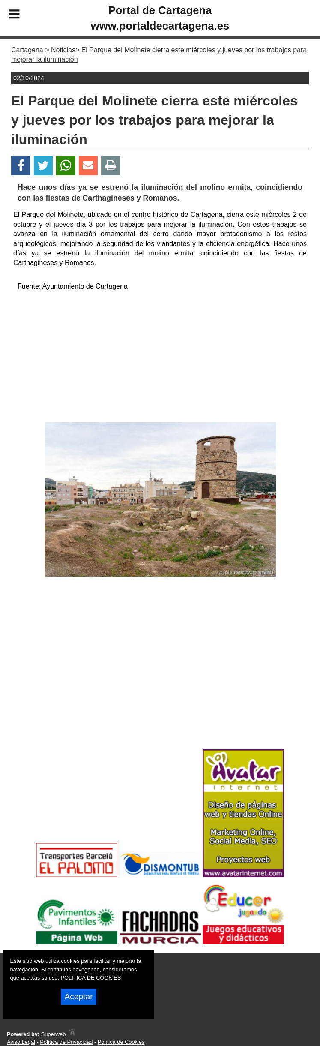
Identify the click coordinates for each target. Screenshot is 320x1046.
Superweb (53, 1034)
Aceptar (78, 996)
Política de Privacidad (66, 1042)
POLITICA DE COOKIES (91, 977)
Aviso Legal (21, 1042)
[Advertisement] (160, 358)
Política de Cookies (121, 1042)
